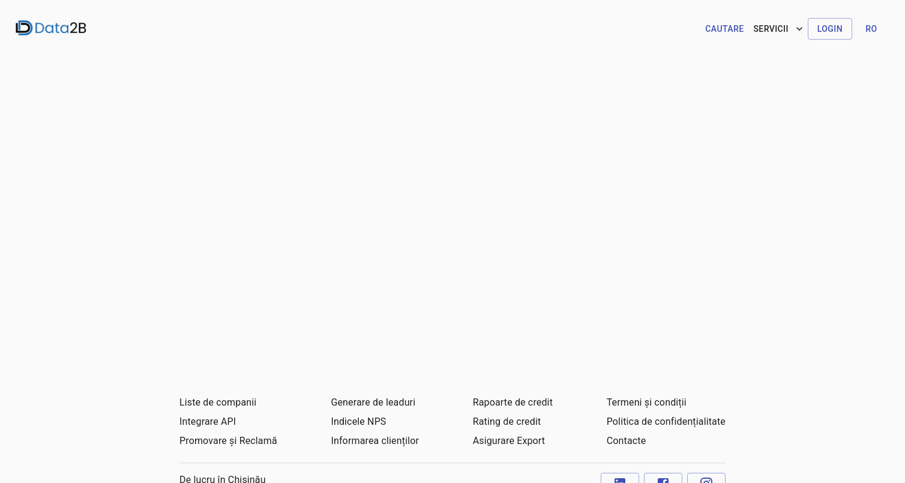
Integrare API (207, 421)
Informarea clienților (375, 440)
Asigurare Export (509, 440)
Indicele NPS (358, 421)
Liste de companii (217, 402)
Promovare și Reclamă (228, 440)
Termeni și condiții (647, 402)
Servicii (779, 29)
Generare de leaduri (373, 402)
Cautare (724, 29)
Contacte (626, 440)
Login (830, 29)
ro (871, 29)
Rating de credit (507, 421)
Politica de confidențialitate (666, 421)
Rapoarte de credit (513, 402)
